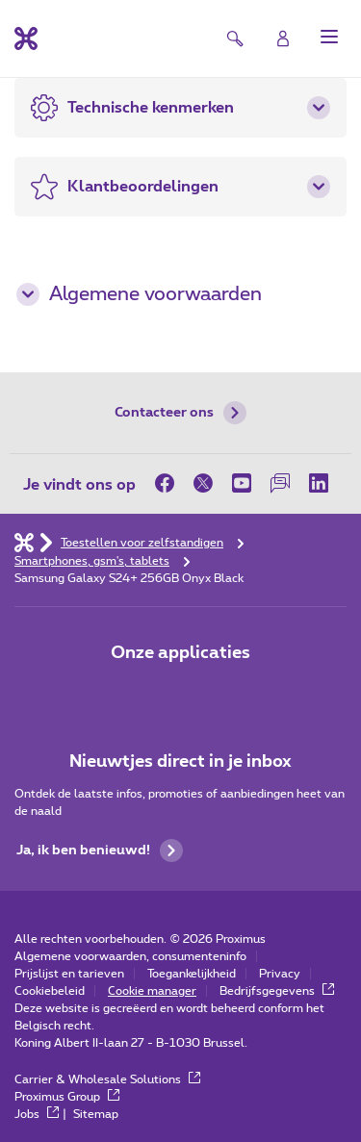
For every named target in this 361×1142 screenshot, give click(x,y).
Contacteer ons (180, 412)
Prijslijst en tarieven (69, 973)
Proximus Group (66, 1097)
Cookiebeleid (49, 991)
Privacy (279, 973)
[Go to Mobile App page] (181, 693)
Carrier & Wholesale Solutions (107, 1079)
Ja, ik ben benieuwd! (99, 850)
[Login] (283, 38)
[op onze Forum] (280, 483)
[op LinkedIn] (318, 483)
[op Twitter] (203, 483)
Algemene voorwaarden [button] (139, 294)
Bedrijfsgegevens (276, 991)
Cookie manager (152, 991)
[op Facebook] (169, 483)
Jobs (36, 1114)
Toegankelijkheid (191, 973)
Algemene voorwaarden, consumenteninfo (130, 956)
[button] (329, 36)
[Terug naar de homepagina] (26, 38)
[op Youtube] (241, 483)
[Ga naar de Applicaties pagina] (127, 693)
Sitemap (95, 1114)
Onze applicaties (180, 653)
